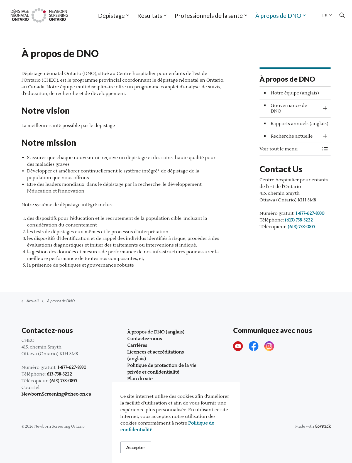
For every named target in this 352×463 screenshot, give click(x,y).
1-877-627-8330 (309, 213)
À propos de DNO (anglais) (155, 332)
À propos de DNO (278, 15)
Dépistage (111, 15)
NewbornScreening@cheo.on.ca (56, 394)
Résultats (149, 15)
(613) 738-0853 (301, 227)
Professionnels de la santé (209, 15)
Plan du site (140, 379)
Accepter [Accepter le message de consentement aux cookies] (136, 447)
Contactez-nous (144, 339)
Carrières (137, 345)
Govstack (323, 426)
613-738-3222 (59, 374)
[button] (289, 149)
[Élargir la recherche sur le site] (342, 15)
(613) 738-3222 (299, 220)
